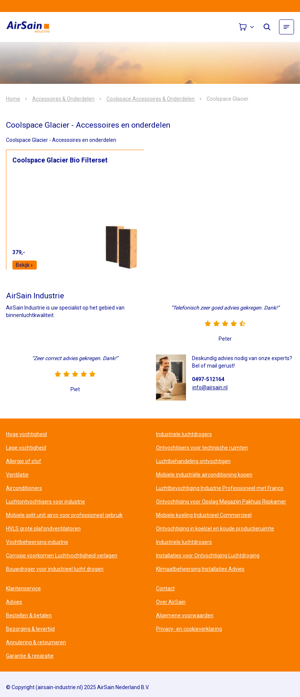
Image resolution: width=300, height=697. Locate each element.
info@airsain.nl (210, 387)
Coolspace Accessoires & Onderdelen (150, 99)
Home (13, 99)
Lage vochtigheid (26, 448)
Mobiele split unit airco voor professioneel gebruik (64, 515)
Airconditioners (24, 488)
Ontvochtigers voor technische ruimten (202, 448)
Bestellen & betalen (29, 615)
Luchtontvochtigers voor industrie (45, 502)
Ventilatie (17, 475)
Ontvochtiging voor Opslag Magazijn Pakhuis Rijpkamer (221, 502)
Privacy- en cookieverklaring (189, 629)
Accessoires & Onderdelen (63, 99)
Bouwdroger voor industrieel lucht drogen (55, 569)
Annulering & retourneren (36, 642)
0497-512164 (208, 379)
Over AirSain (171, 602)
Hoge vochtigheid (26, 434)
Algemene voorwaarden (184, 615)
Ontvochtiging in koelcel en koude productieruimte (215, 529)
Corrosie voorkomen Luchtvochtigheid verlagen (61, 555)
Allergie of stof (23, 461)
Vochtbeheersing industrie (37, 542)
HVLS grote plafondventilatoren (43, 529)
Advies (14, 602)
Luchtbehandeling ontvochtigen (193, 461)
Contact (165, 588)
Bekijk (24, 265)
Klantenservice (23, 588)
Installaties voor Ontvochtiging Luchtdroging (208, 555)
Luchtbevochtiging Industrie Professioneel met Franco (220, 488)
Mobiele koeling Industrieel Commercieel (204, 515)
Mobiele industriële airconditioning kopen (204, 475)
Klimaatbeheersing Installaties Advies (200, 569)
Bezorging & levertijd (30, 629)
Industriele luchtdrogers (184, 434)
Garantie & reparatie (30, 656)
